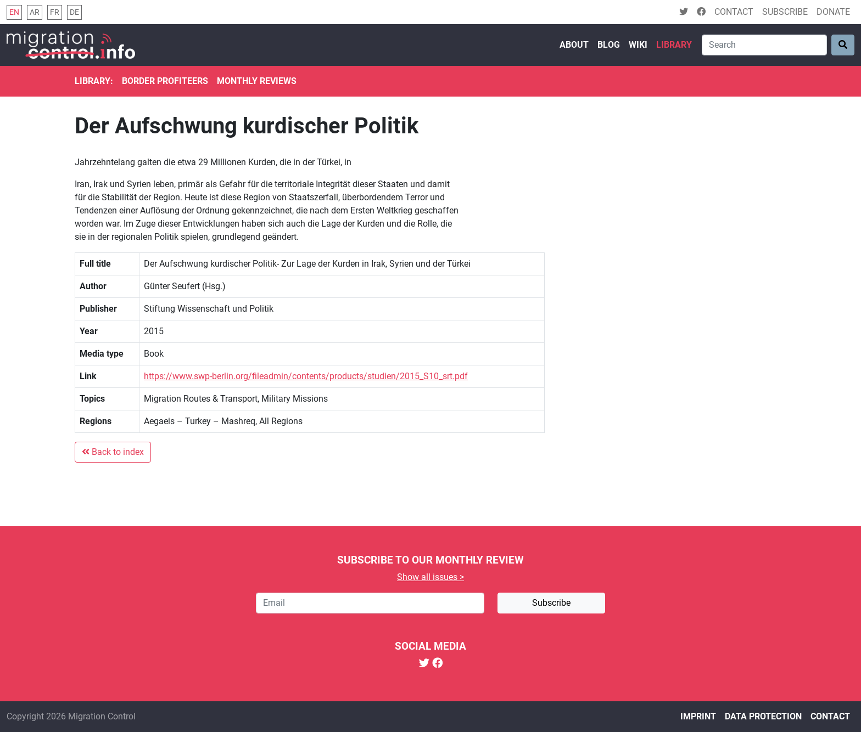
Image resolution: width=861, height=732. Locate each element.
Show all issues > (430, 577)
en (14, 12)
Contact (733, 12)
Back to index (113, 452)
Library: (94, 81)
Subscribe (785, 12)
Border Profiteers (165, 81)
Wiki (638, 45)
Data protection (763, 716)
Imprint (698, 716)
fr (54, 12)
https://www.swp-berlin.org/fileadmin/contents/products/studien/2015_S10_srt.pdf (306, 376)
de (74, 12)
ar (35, 12)
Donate (833, 12)
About (574, 45)
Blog (608, 45)
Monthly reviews (257, 81)
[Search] (764, 45)
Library (674, 45)
